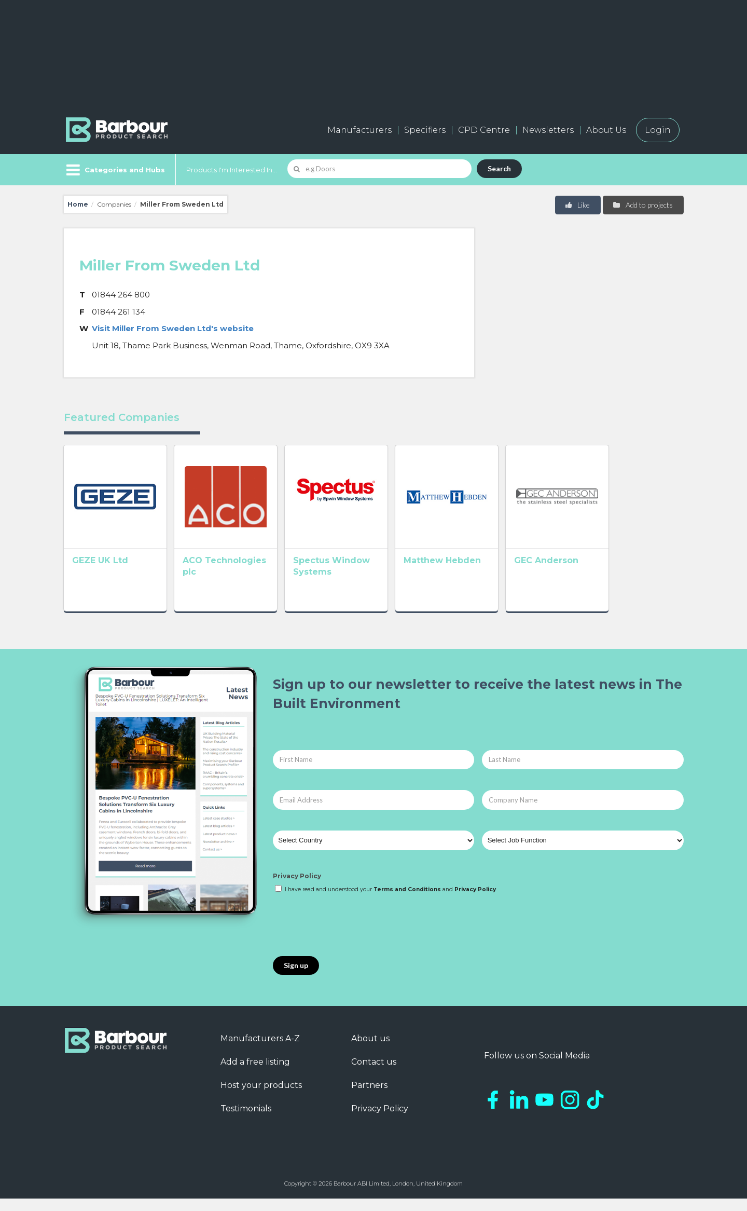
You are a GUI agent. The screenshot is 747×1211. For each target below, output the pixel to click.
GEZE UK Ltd (100, 575)
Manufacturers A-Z (260, 1051)
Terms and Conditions (407, 902)
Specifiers (425, 130)
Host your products (261, 1098)
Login (658, 130)
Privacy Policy (297, 888)
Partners (369, 1098)
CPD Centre (484, 130)
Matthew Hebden (487, 575)
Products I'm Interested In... (231, 170)
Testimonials (245, 1121)
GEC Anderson (606, 575)
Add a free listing (255, 1074)
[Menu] (114, 169)
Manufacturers (359, 130)
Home (77, 204)
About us (370, 1051)
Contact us (373, 1074)
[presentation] (352, 938)
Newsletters (548, 130)
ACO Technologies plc (247, 575)
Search (499, 168)
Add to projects (642, 204)
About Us (606, 130)
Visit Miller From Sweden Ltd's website (173, 328)
